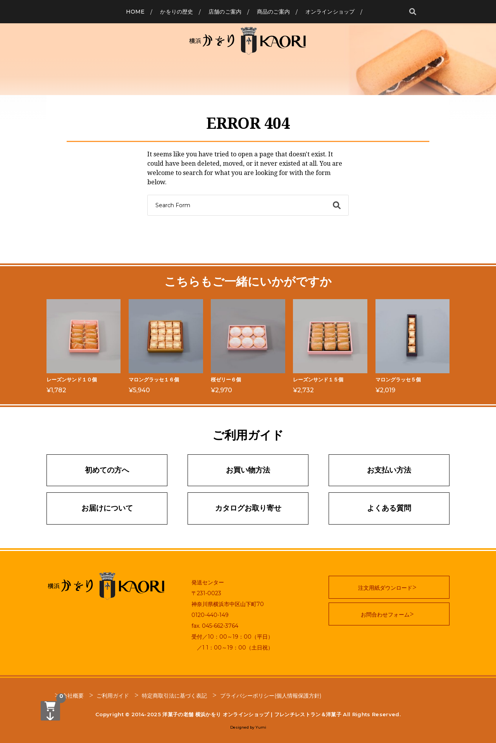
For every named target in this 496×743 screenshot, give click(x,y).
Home (135, 11)
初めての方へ (107, 470)
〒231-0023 (206, 593)
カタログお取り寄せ (248, 508)
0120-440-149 (210, 614)
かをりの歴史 (176, 11)
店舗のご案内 (224, 11)
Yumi (260, 727)
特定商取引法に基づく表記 (174, 695)
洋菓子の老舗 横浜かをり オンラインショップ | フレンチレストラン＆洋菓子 (251, 714)
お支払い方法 (389, 470)
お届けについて (107, 508)
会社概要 (73, 695)
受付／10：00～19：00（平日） (232, 636)
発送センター (207, 582)
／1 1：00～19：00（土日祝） (232, 647)
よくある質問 (389, 508)
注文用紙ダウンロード (385, 587)
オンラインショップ (330, 11)
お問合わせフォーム (385, 614)
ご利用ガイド (112, 695)
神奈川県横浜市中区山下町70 (227, 604)
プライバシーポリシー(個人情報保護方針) (270, 695)
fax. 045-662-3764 (214, 625)
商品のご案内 (273, 11)
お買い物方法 (248, 470)
